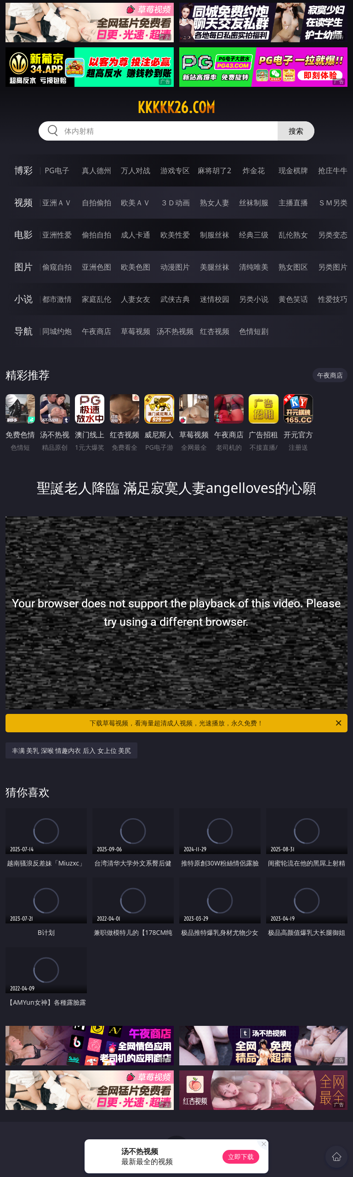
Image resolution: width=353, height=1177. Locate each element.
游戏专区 (175, 170)
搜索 (296, 131)
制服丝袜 (214, 235)
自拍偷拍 (96, 203)
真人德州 (96, 170)
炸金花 (254, 170)
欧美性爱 (175, 235)
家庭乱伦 (96, 299)
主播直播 (293, 203)
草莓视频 (135, 331)
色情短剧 (253, 331)
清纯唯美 (253, 267)
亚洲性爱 (57, 235)
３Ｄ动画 (175, 203)
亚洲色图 (96, 267)
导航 (23, 331)
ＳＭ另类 (332, 203)
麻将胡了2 (214, 170)
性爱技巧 (332, 299)
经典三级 (253, 235)
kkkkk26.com (176, 107)
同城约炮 (57, 331)
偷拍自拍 (96, 235)
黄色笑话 (293, 299)
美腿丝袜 (214, 267)
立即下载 (241, 1156)
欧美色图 (135, 267)
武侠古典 (175, 299)
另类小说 (253, 299)
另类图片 (332, 267)
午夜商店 (96, 331)
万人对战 (135, 170)
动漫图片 (175, 267)
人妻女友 (135, 299)
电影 (23, 234)
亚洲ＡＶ (57, 203)
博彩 (23, 170)
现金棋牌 (293, 170)
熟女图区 (293, 267)
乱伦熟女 (293, 235)
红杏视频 (214, 331)
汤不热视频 (175, 331)
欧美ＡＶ (135, 203)
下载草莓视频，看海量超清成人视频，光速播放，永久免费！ (216, 723)
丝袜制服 (253, 203)
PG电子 (57, 170)
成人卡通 (135, 235)
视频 (23, 202)
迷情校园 (214, 299)
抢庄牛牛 (332, 170)
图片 (23, 266)
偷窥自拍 (57, 267)
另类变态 (332, 235)
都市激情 (57, 299)
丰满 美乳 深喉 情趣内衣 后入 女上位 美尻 (71, 750)
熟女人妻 (214, 203)
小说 (23, 299)
